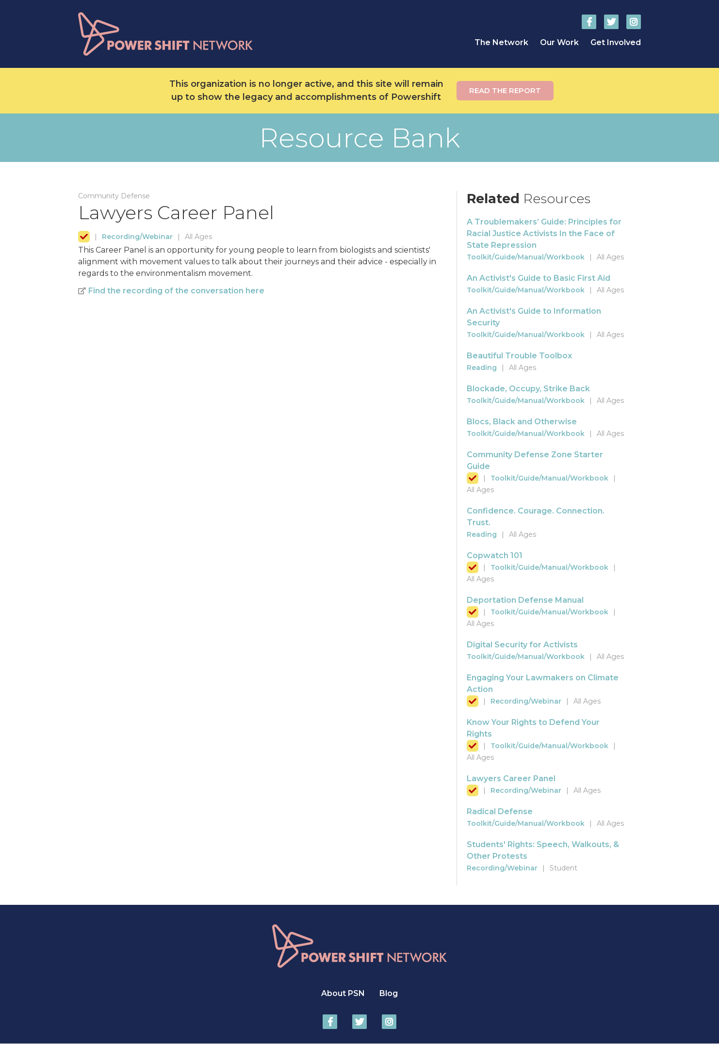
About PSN (343, 993)
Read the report (505, 90)
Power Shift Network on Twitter (611, 22)
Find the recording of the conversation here (176, 290)
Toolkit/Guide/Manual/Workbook (526, 257)
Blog (388, 993)
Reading (482, 367)
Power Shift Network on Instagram (633, 22)
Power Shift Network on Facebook (589, 22)
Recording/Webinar (137, 236)
